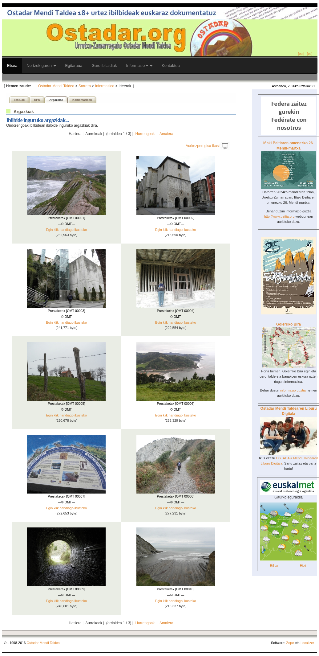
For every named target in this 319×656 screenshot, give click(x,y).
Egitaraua (74, 65)
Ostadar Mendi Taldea (56, 86)
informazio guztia (293, 390)
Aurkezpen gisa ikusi (203, 146)
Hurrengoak (145, 134)
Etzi (303, 566)
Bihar (274, 566)
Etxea (12, 65)
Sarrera (85, 86)
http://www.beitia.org (279, 216)
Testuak (19, 99)
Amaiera (166, 134)
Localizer (307, 643)
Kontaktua (171, 65)
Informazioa (105, 86)
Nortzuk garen (41, 65)
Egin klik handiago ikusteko (66, 230)
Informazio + (139, 65)
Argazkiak (56, 99)
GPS (37, 99)
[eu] (301, 53)
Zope (290, 643)
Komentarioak (82, 99)
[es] (310, 53)
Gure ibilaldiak (104, 65)
